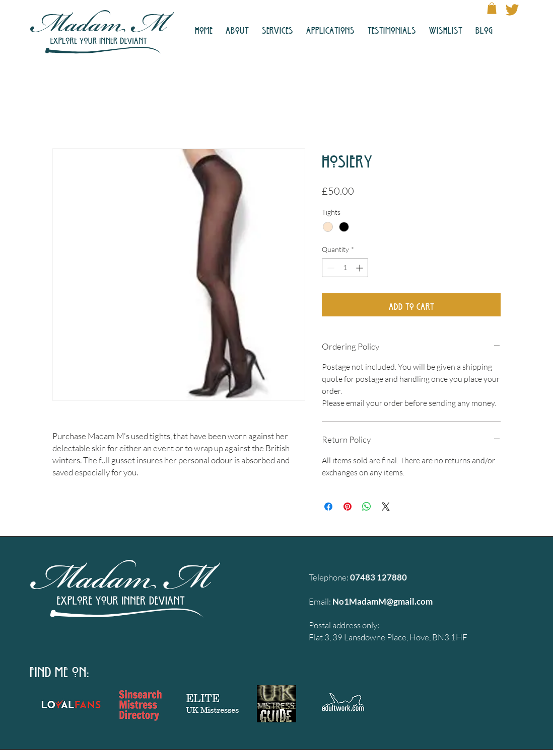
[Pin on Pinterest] (347, 507)
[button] (492, 8)
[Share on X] (386, 507)
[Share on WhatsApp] (367, 507)
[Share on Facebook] (328, 507)
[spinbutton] (345, 268)
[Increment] (360, 268)
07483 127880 (378, 577)
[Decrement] (329, 268)
